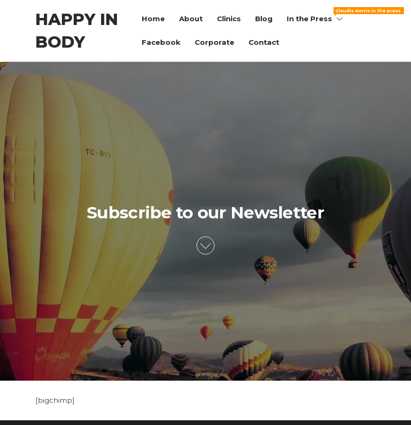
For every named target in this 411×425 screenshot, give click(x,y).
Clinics (229, 18)
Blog (264, 18)
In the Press (315, 15)
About (191, 18)
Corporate (214, 42)
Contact (263, 42)
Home (153, 18)
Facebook (161, 42)
